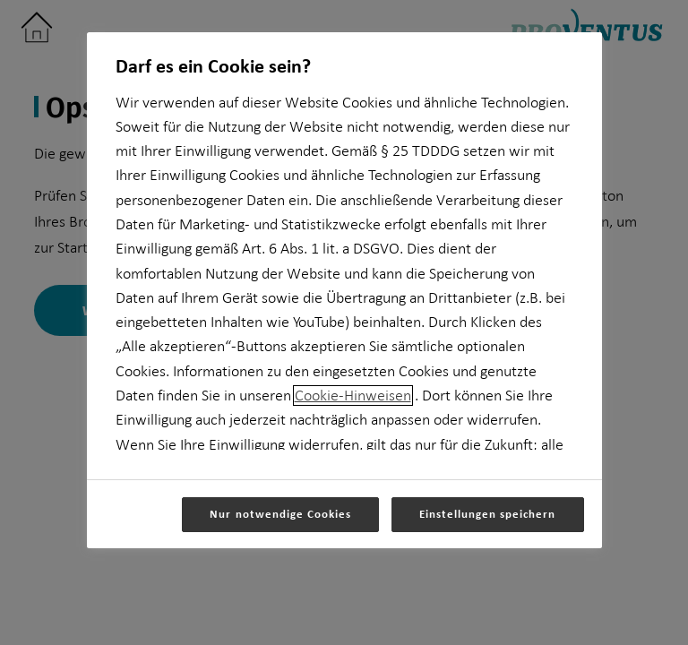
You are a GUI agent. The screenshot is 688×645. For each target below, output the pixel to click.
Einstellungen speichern (487, 513)
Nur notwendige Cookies (280, 513)
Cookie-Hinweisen (353, 395)
